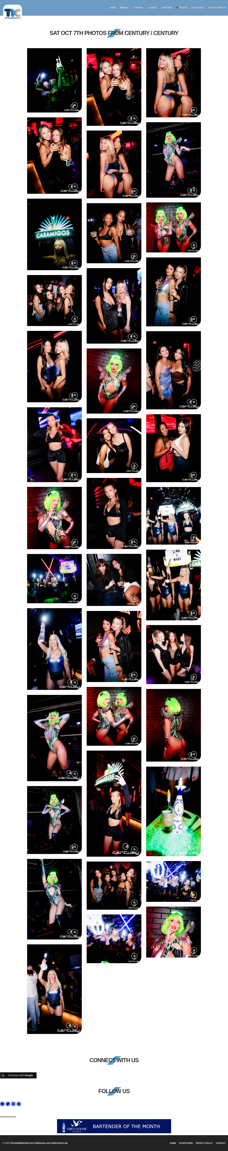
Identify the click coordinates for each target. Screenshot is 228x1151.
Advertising (186, 1143)
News (124, 7)
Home (113, 7)
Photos (182, 7)
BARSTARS (167, 7)
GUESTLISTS (197, 7)
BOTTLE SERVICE (217, 7)
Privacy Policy (204, 1143)
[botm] (114, 1126)
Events (152, 7)
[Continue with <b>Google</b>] (18, 1075)
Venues (137, 7)
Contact (221, 1143)
